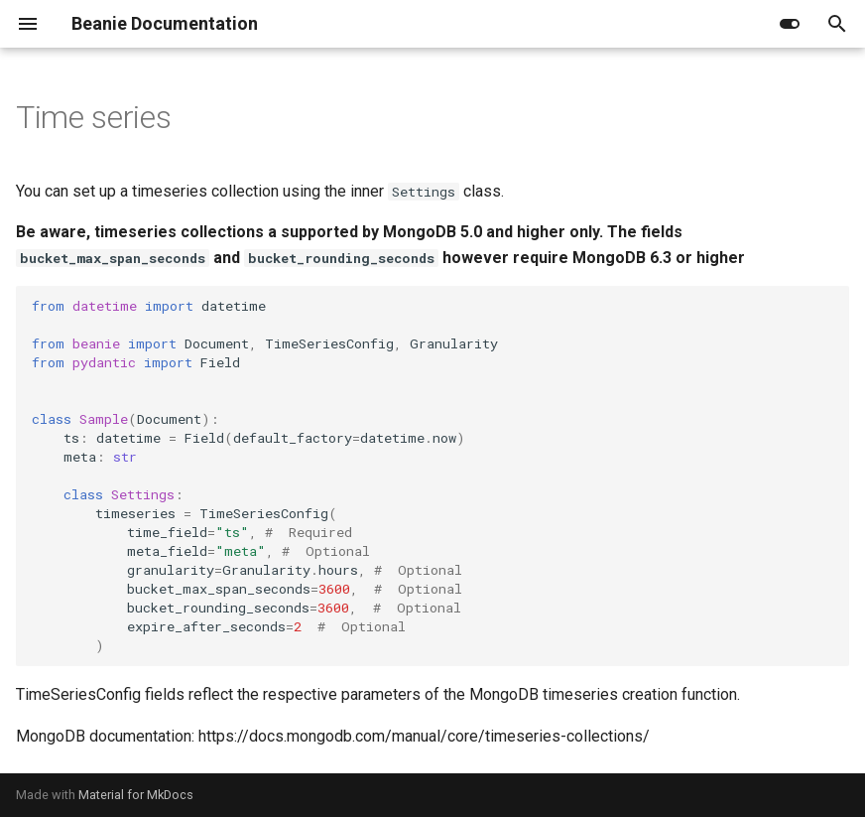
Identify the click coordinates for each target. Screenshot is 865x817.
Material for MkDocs (135, 794)
